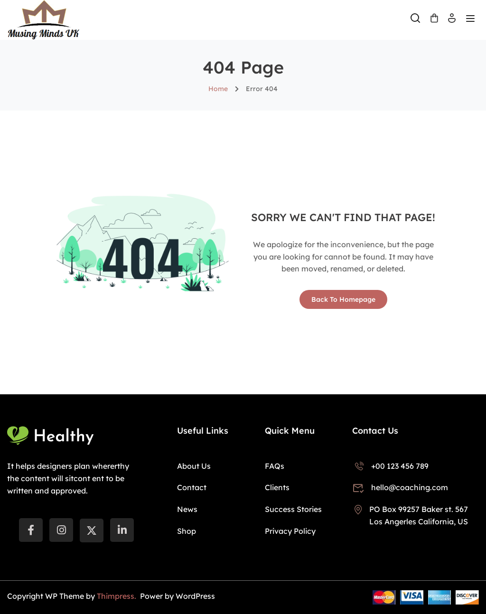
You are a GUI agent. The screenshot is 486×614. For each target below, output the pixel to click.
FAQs (274, 466)
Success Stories (293, 509)
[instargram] (61, 530)
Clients (277, 487)
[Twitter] (91, 530)
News (187, 509)
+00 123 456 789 (390, 466)
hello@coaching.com (400, 487)
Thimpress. (117, 596)
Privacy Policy (290, 531)
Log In (452, 21)
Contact (191, 487)
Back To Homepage (343, 299)
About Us (194, 466)
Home (218, 88)
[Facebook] (31, 530)
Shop (186, 531)
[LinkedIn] (122, 530)
